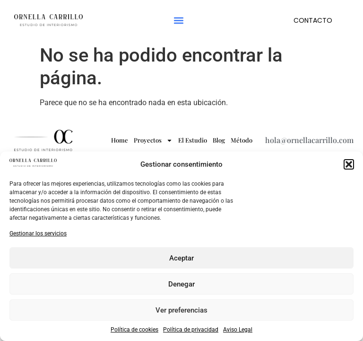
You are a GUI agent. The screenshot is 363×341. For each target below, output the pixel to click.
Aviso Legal (237, 329)
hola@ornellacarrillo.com (309, 140)
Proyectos (153, 140)
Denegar (181, 284)
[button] (349, 164)
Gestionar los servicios (38, 233)
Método (241, 140)
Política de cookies (134, 329)
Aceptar (181, 258)
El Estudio (192, 140)
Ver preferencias (181, 310)
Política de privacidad (190, 329)
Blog (219, 140)
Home (119, 140)
